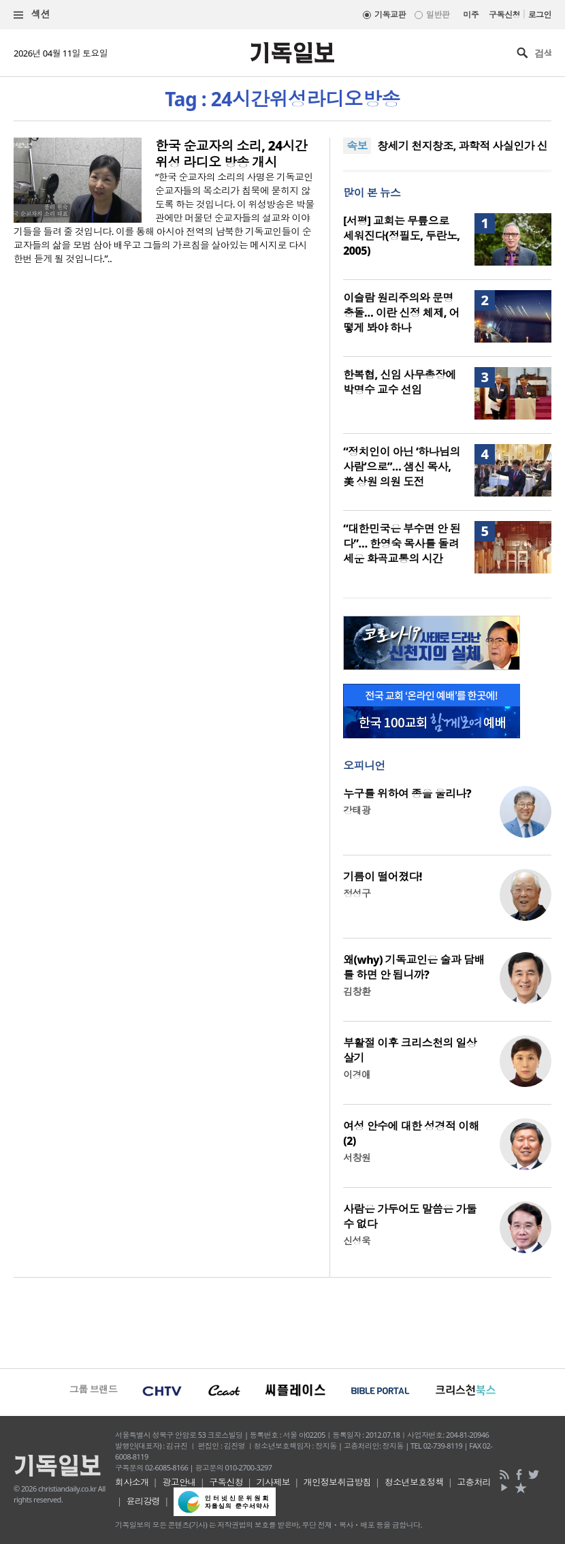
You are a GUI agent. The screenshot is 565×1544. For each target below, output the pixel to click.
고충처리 (474, 1482)
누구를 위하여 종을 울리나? (407, 793)
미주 (471, 14)
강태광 (356, 810)
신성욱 (356, 1240)
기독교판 (390, 14)
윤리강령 (144, 1501)
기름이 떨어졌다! (382, 876)
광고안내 (179, 1482)
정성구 (356, 893)
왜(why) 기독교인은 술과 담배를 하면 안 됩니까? (414, 967)
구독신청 (504, 14)
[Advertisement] (282, 1321)
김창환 (356, 991)
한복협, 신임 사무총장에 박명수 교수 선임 (399, 382)
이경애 (356, 1074)
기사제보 (274, 1482)
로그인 (539, 14)
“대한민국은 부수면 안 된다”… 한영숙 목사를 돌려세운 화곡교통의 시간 (401, 543)
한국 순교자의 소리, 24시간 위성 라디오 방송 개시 (231, 154)
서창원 (356, 1157)
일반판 (437, 14)
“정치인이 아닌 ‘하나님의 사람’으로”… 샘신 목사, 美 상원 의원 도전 (401, 466)
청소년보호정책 (414, 1482)
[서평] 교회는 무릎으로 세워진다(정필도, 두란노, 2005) (401, 235)
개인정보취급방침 (338, 1482)
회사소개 (132, 1482)
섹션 (32, 14)
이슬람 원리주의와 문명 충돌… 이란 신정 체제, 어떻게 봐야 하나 (401, 312)
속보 (357, 145)
